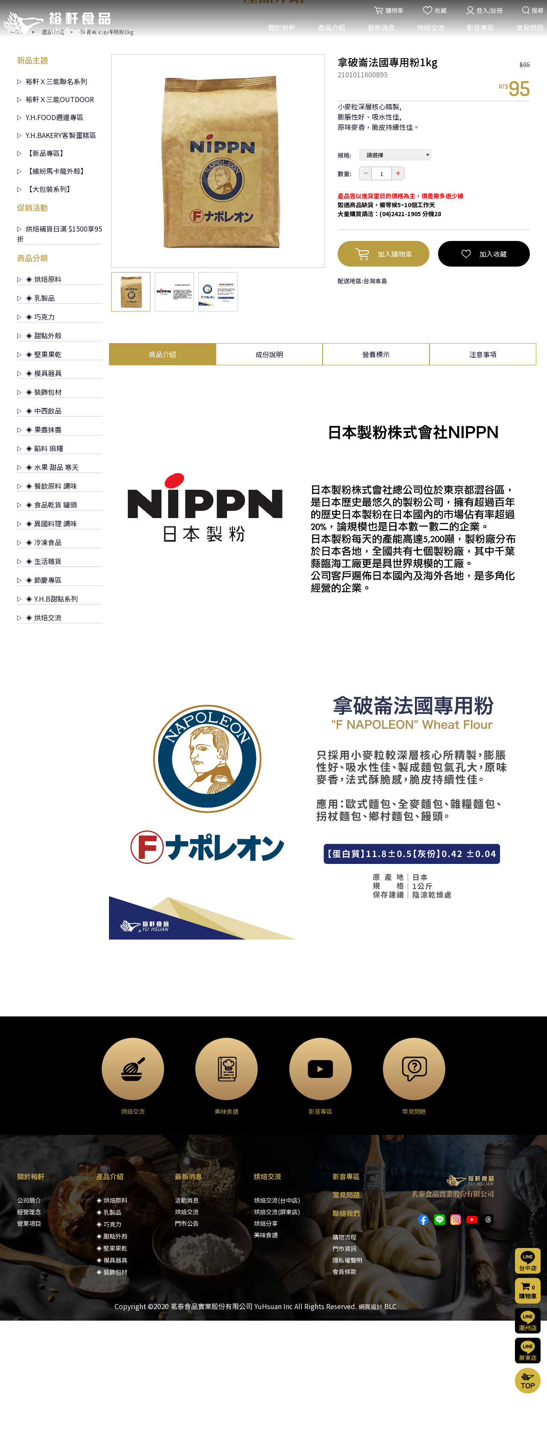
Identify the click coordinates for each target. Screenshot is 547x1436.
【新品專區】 (42, 268)
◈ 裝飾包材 (39, 507)
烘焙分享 (266, 1338)
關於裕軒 (279, 33)
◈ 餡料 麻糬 (40, 563)
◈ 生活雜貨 (39, 676)
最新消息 (378, 33)
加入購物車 (383, 369)
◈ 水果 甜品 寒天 (48, 582)
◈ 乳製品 (36, 413)
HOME (18, 147)
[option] (218, 276)
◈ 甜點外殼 (39, 451)
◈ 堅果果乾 (39, 469)
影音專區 (477, 33)
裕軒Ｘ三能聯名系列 (52, 196)
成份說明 (269, 469)
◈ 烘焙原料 (39, 394)
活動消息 (187, 1315)
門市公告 (187, 1338)
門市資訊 (344, 1364)
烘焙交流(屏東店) (277, 1327)
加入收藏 (484, 369)
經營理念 (29, 1327)
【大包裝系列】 (45, 304)
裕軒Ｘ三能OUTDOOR (55, 214)
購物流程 (344, 1352)
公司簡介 (29, 1315)
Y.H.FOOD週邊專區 (50, 232)
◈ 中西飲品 (39, 526)
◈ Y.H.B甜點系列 (47, 714)
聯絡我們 (346, 1328)
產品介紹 (328, 33)
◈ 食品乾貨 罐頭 (47, 620)
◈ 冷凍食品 (39, 657)
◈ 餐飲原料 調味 (47, 601)
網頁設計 (370, 1422)
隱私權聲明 (347, 1375)
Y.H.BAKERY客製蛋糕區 (56, 250)
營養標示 (376, 469)
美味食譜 (266, 1350)
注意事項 (483, 469)
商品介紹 (162, 469)
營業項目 (29, 1338)
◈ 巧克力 (36, 432)
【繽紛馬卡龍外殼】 (52, 286)
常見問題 (527, 33)
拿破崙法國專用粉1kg (107, 147)
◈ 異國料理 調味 (47, 639)
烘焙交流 (427, 33)
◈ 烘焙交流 (39, 733)
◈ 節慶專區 (39, 695)
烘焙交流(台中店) (277, 1315)
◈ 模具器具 (39, 488)
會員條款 (344, 1387)
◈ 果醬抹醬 (39, 545)
